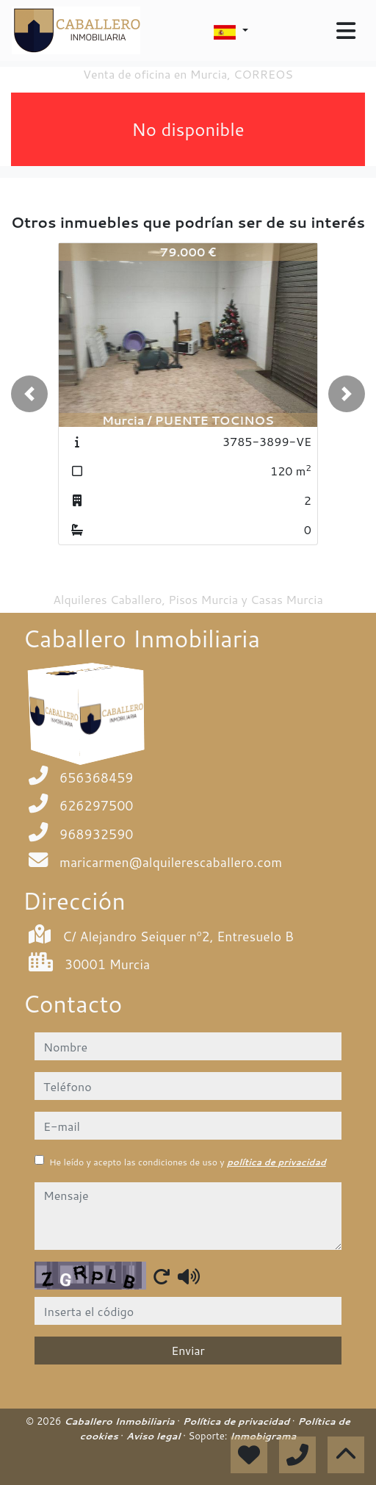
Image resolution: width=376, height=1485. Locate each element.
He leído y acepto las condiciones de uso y (187, 1162)
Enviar (188, 1350)
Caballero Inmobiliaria (120, 1421)
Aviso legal (154, 1435)
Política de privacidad (237, 1421)
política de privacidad (276, 1162)
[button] (29, 393)
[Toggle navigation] (346, 31)
